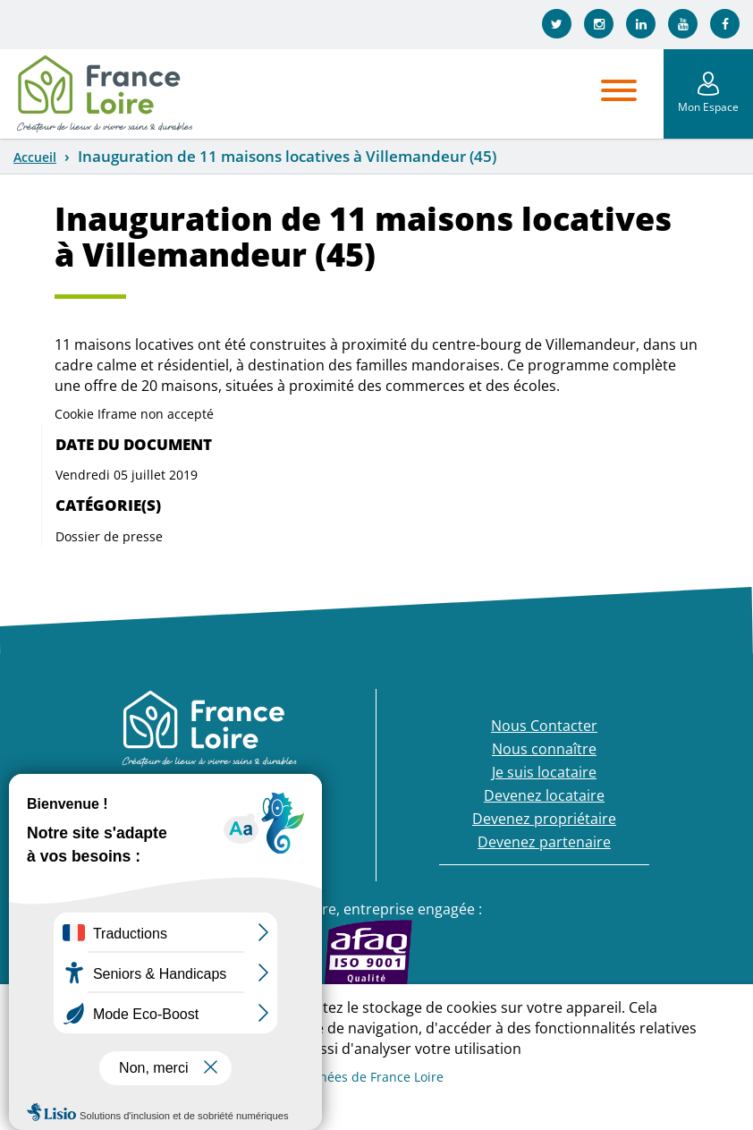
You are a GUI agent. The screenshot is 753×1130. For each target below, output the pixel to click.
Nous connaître (544, 749)
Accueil (34, 157)
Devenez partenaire (544, 842)
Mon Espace (708, 107)
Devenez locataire (544, 795)
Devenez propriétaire (544, 819)
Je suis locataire (544, 772)
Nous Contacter (544, 726)
